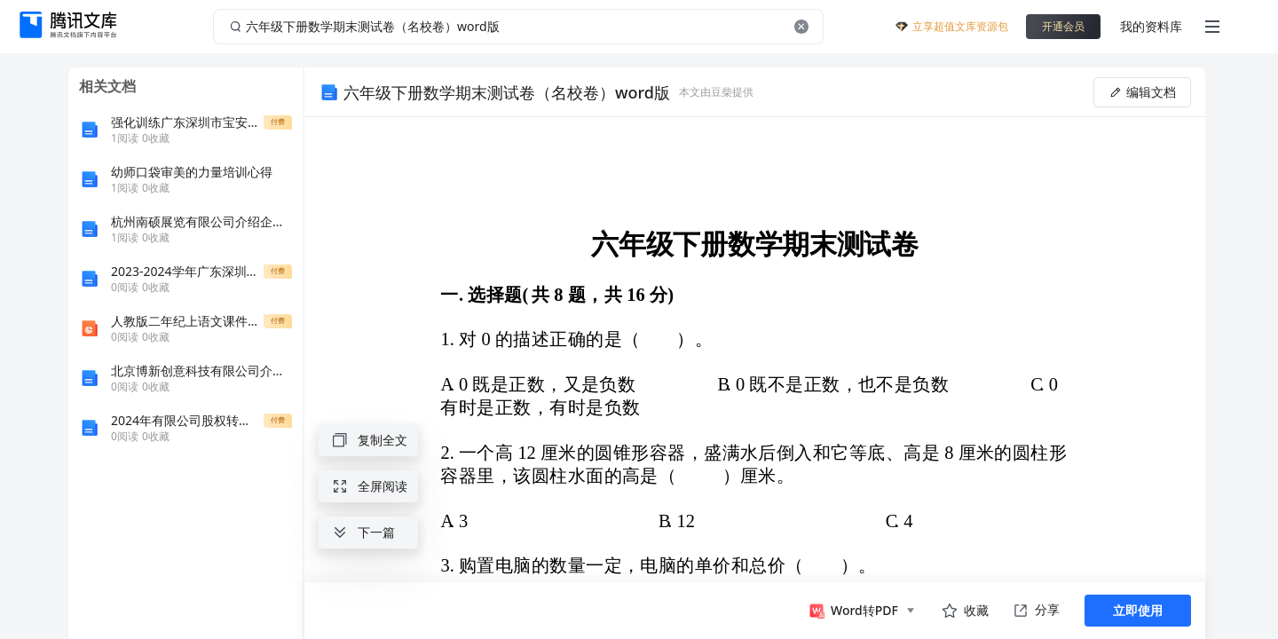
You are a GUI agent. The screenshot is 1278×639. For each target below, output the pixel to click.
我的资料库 (1151, 26)
